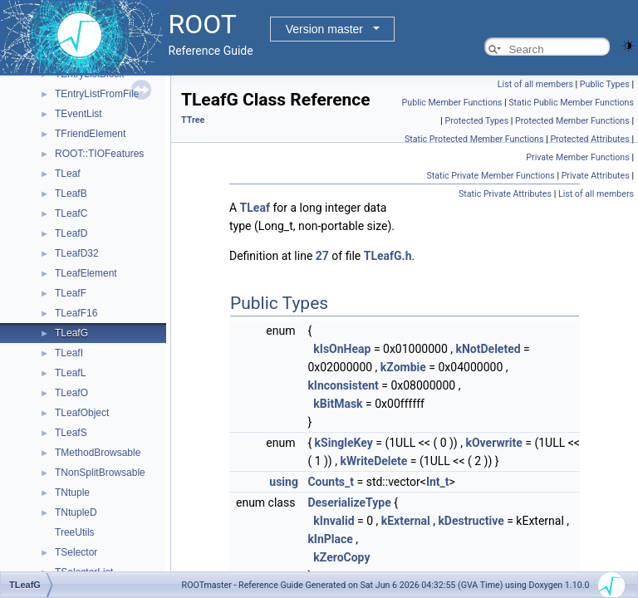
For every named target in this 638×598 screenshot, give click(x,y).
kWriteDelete (373, 461)
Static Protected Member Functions (474, 139)
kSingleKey (344, 442)
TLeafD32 (77, 253)
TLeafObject (82, 413)
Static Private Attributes (505, 194)
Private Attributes (596, 175)
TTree (192, 120)
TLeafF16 (76, 313)
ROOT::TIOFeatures (99, 153)
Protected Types (476, 120)
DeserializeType (348, 502)
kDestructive (470, 520)
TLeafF (70, 293)
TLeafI (69, 353)
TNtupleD (76, 512)
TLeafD (71, 233)
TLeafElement (86, 273)
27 (322, 255)
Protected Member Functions (572, 120)
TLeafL (70, 373)
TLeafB (71, 193)
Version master (324, 29)
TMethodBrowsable (97, 452)
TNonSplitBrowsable (100, 472)
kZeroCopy (341, 557)
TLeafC (71, 213)
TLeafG (71, 333)
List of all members (535, 84)
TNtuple (72, 492)
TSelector (76, 552)
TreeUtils (75, 532)
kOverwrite (493, 442)
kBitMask (337, 403)
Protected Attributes (589, 139)
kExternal (405, 520)
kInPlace (330, 539)
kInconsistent (342, 385)
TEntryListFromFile (97, 94)
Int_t (437, 481)
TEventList (78, 114)
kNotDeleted (488, 348)
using (283, 481)
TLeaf (68, 173)
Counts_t (330, 481)
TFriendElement (90, 134)
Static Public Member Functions (571, 102)
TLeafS (71, 433)
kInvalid (333, 520)
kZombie (403, 367)
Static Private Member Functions (490, 175)
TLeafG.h (388, 255)
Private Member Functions (577, 157)
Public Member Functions (452, 102)
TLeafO (71, 393)
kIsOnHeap (342, 348)
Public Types (605, 84)
